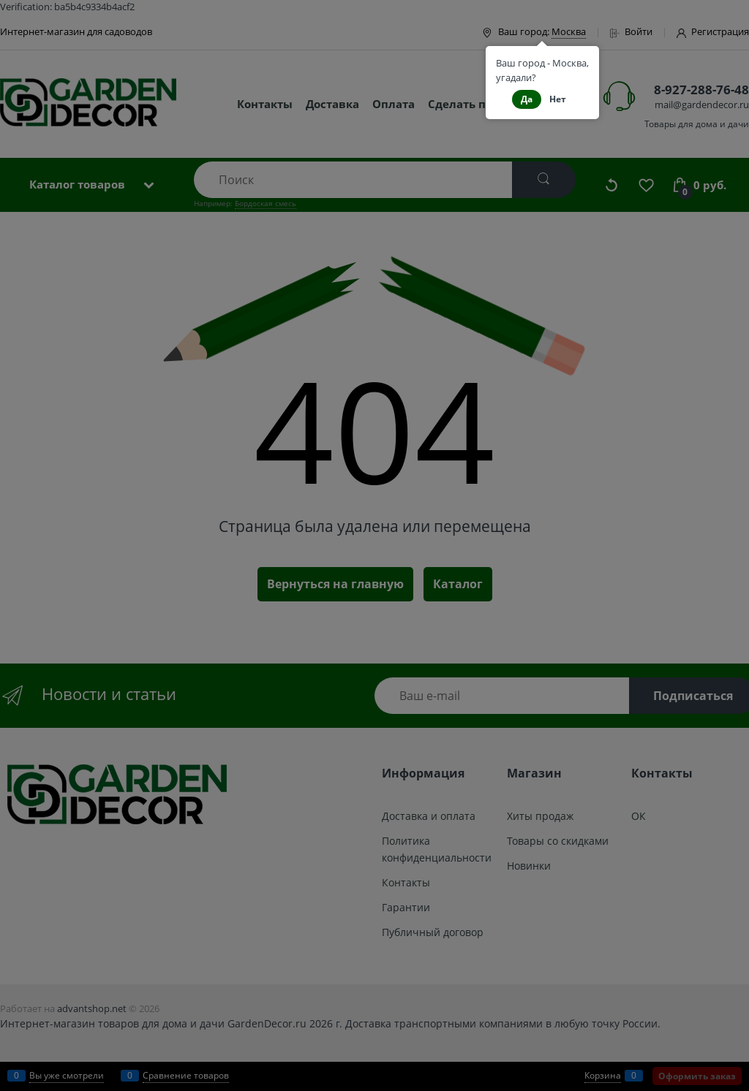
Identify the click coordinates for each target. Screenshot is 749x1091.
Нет (557, 99)
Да (526, 99)
